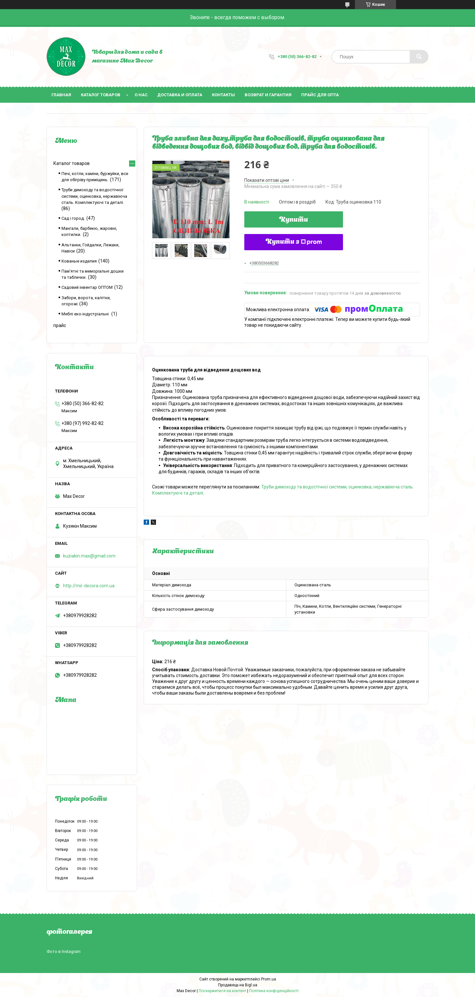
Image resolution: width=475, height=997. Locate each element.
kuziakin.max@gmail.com (89, 555)
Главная (61, 94)
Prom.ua (268, 979)
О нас (141, 94)
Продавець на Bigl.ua (237, 985)
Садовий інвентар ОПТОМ (87, 287)
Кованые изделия (79, 261)
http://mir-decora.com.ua (89, 585)
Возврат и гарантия (268, 94)
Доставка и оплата (179, 94)
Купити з (294, 242)
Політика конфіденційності (274, 991)
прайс (59, 325)
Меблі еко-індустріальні (85, 313)
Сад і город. (73, 218)
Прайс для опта (320, 94)
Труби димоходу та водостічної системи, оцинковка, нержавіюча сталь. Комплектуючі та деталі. (94, 196)
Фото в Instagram (64, 951)
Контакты (223, 94)
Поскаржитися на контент (222, 991)
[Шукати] (419, 57)
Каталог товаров (100, 94)
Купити (293, 220)
